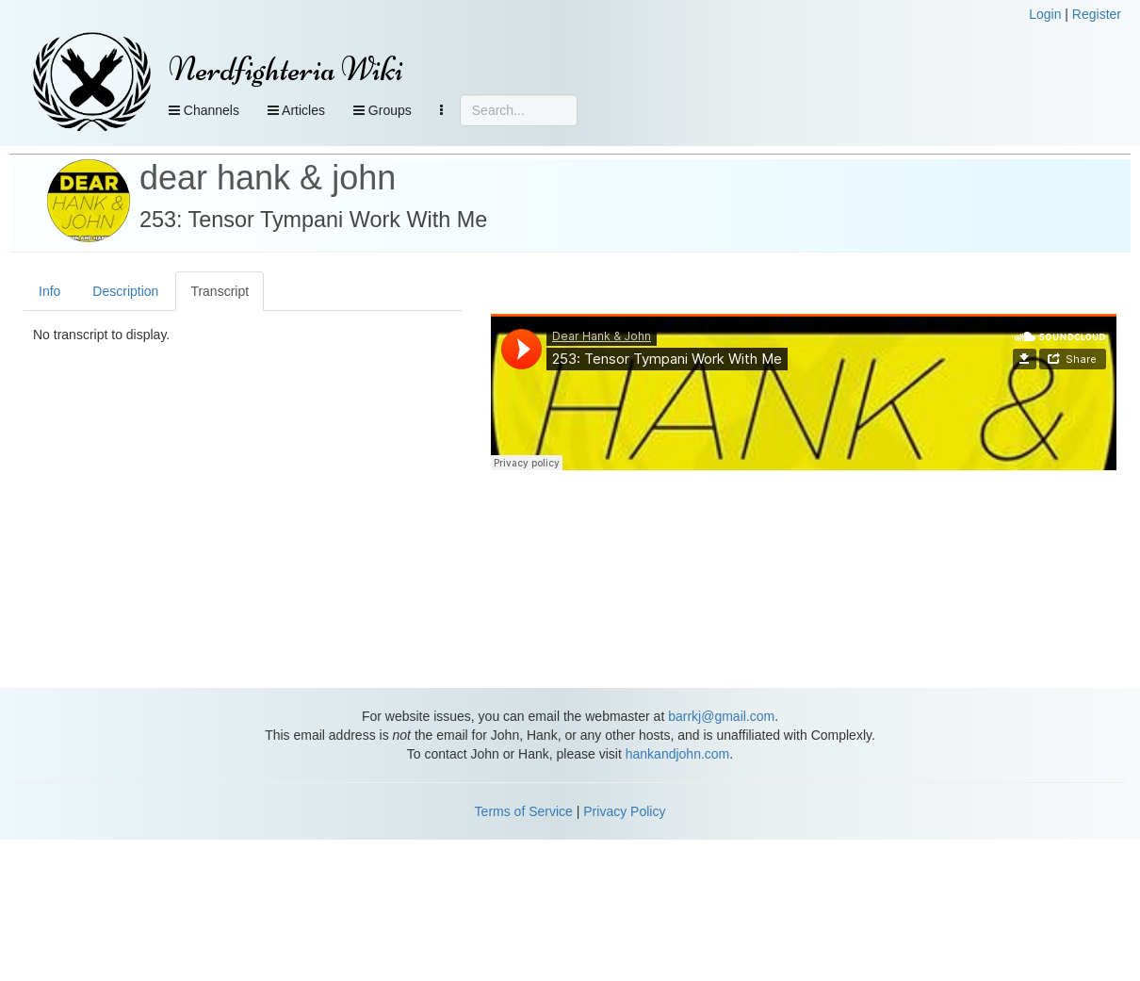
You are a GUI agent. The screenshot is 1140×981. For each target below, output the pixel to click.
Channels (204, 110)
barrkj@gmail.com (721, 716)
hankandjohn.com (678, 753)
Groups (382, 110)
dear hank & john (267, 177)
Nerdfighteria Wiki (286, 69)
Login (1045, 14)
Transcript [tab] (219, 291)
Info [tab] (49, 291)
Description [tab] (125, 291)
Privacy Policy (624, 811)
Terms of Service (524, 811)
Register (1096, 14)
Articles (296, 110)
